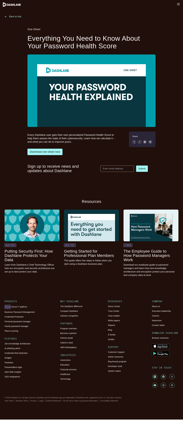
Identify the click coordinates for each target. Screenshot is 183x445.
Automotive (65, 360)
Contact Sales (158, 325)
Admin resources (115, 357)
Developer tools (115, 366)
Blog (110, 330)
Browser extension (160, 338)
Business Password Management (20, 312)
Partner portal (66, 338)
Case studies (114, 316)
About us (156, 306)
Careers (155, 316)
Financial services (68, 369)
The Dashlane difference (71, 306)
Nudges (8, 358)
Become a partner (68, 333)
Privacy (33, 401)
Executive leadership (161, 311)
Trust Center (113, 311)
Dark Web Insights (13, 372)
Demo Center (114, 306)
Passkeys (9, 362)
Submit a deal (66, 343)
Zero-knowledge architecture (17, 344)
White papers (114, 320)
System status (114, 371)
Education (64, 365)
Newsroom (157, 320)
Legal (41, 401)
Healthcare (65, 374)
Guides (111, 339)
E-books (111, 334)
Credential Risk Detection (16, 353)
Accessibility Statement (109, 401)
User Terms (9, 401)
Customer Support (116, 352)
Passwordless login (13, 367)
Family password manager (16, 326)
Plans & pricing (11, 331)
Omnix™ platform (16, 307)
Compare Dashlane (69, 311)
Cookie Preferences (53, 401)
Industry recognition (69, 316)
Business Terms (22, 401)
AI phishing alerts (12, 348)
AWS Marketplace (68, 347)
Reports (111, 325)
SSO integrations (12, 377)
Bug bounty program (117, 361)
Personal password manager (18, 321)
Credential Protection (14, 317)
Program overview (68, 328)
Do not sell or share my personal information (80, 401)
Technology (65, 379)
